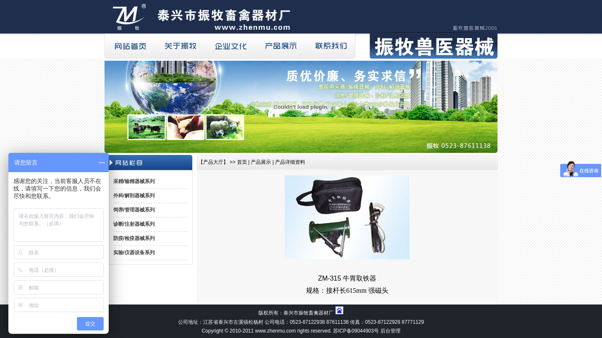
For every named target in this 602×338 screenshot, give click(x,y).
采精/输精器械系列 (134, 181)
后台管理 (390, 331)
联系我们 (330, 46)
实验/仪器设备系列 (134, 252)
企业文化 (230, 46)
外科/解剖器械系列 (134, 196)
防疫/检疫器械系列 (134, 238)
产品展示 (280, 46)
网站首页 (130, 46)
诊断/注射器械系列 (134, 224)
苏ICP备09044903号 (356, 331)
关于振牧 (180, 46)
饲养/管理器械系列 (134, 210)
